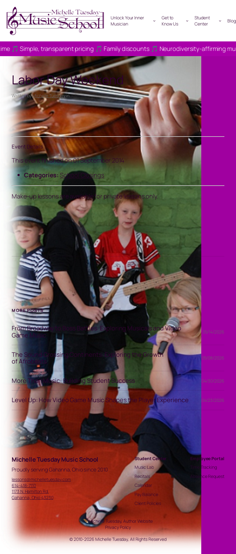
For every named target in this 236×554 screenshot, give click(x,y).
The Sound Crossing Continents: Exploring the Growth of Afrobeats (87, 358)
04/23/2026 (213, 400)
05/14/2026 (213, 332)
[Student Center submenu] (220, 20)
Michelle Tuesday (48, 95)
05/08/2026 (213, 358)
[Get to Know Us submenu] (187, 20)
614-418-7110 (24, 485)
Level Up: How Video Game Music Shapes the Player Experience (100, 400)
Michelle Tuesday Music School (55, 459)
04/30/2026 (213, 381)
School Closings (82, 175)
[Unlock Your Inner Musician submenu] (154, 20)
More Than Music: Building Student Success (73, 380)
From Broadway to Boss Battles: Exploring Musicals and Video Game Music (96, 331)
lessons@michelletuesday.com (41, 479)
